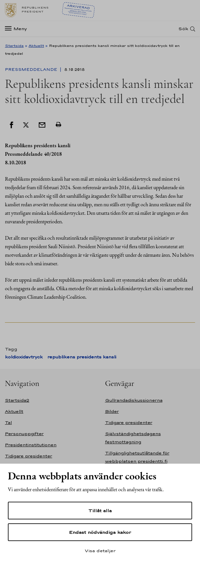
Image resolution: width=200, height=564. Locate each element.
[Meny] (18, 29)
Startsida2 (17, 400)
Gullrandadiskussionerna (134, 400)
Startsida (14, 45)
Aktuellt (36, 45)
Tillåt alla (100, 511)
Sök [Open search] (183, 28)
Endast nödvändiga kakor (100, 532)
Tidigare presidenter (28, 456)
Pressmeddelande (31, 69)
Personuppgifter (24, 433)
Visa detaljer (100, 551)
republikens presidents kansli (82, 357)
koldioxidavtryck (24, 357)
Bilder (112, 411)
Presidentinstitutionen (30, 445)
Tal (8, 422)
